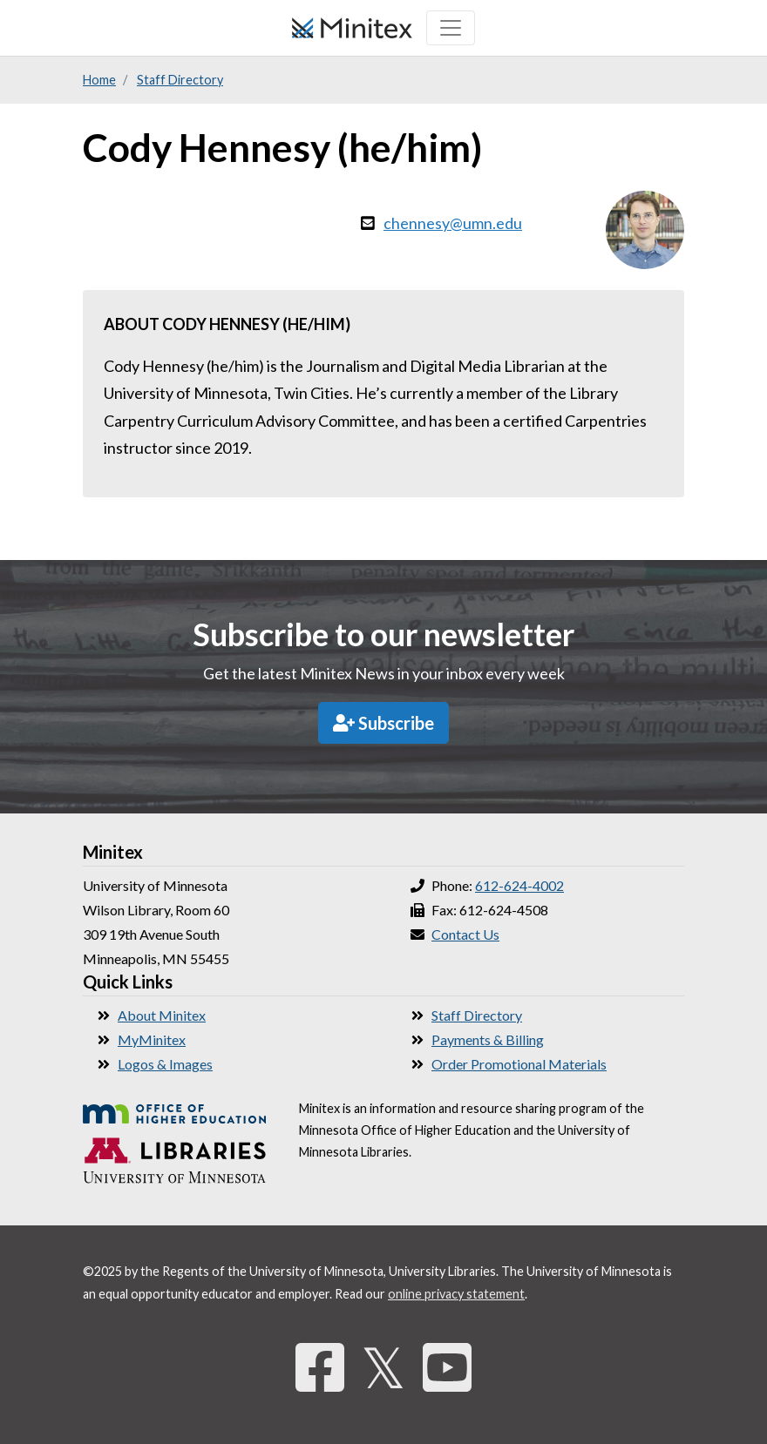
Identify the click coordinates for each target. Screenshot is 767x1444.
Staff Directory (180, 79)
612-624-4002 (519, 885)
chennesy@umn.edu (453, 223)
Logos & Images (165, 1064)
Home (99, 79)
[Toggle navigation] (450, 27)
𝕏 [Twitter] (383, 1366)
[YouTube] (447, 1366)
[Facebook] (319, 1366)
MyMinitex (152, 1039)
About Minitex (162, 1015)
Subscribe (383, 722)
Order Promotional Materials (519, 1064)
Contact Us (465, 934)
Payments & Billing (487, 1039)
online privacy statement (456, 1293)
